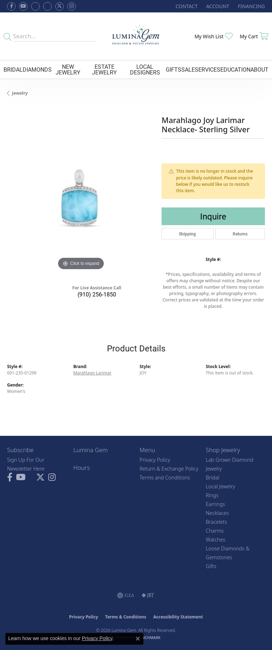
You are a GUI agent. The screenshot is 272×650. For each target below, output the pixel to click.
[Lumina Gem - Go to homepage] (136, 36)
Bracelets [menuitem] (216, 521)
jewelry (20, 93)
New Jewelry (68, 69)
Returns (240, 234)
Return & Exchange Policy (169, 468)
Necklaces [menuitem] (217, 513)
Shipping (187, 234)
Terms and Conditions (165, 477)
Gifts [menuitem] (211, 566)
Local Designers (145, 69)
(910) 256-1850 (97, 294)
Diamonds (37, 69)
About (259, 69)
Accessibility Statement (178, 617)
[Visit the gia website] (125, 595)
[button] (217, 6)
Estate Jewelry (104, 69)
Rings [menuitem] (212, 495)
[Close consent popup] (138, 639)
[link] (186, 6)
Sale (188, 69)
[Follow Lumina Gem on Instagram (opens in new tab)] (71, 6)
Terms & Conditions (125, 617)
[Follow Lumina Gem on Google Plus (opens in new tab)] (47, 6)
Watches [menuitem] (215, 539)
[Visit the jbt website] (148, 595)
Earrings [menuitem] (215, 504)
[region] (80, 198)
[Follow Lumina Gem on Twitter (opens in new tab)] (59, 6)
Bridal (13, 69)
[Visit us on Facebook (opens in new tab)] (35, 6)
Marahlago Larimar (92, 373)
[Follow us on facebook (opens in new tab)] (11, 6)
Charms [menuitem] (215, 530)
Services (207, 69)
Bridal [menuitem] (212, 477)
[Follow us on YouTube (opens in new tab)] (23, 6)
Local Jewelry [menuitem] (220, 486)
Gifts (173, 69)
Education (235, 69)
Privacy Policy (155, 459)
